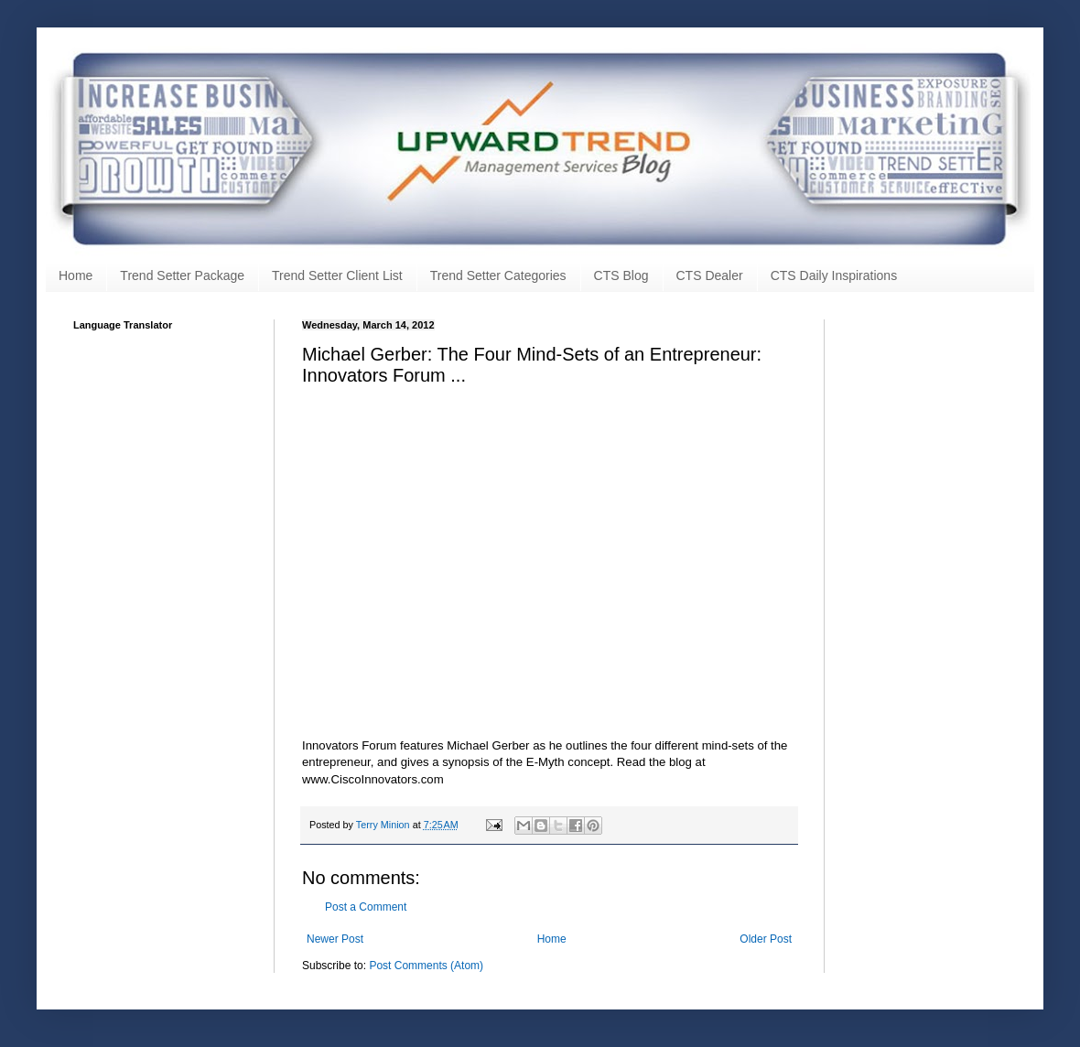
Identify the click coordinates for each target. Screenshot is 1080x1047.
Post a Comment (365, 907)
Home (75, 275)
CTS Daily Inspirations (834, 275)
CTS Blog (621, 275)
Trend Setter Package (182, 275)
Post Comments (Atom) (426, 965)
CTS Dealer (709, 275)
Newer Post (335, 939)
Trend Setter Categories (498, 275)
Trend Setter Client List (337, 275)
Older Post (766, 939)
